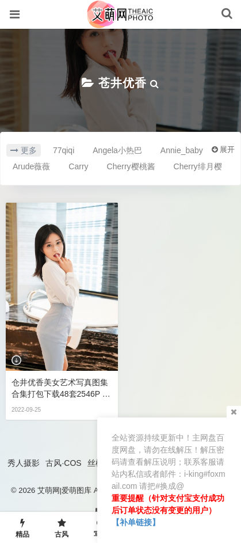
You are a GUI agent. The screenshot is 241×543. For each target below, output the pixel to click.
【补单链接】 (136, 522)
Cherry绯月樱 (198, 166)
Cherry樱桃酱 (131, 166)
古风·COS (63, 463)
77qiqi (63, 150)
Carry (78, 166)
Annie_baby (181, 150)
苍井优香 (122, 83)
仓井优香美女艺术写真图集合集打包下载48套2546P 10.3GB (60, 389)
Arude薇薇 (31, 166)
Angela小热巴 (117, 150)
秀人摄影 (23, 463)
